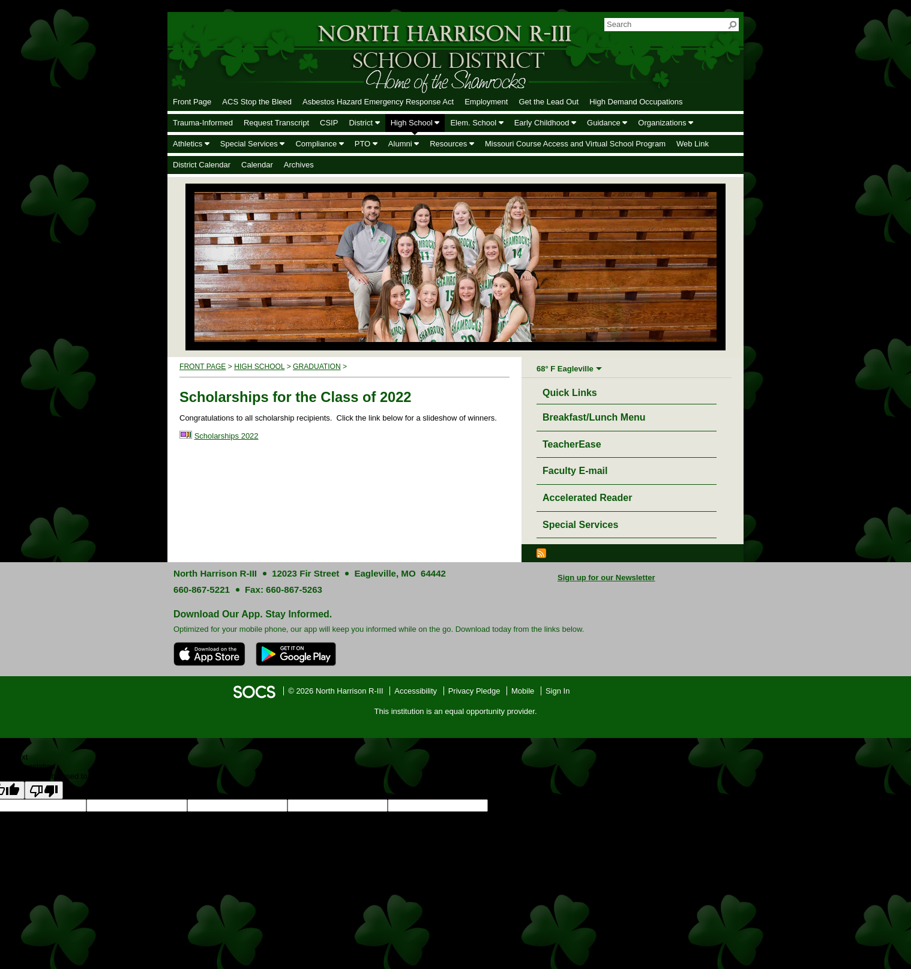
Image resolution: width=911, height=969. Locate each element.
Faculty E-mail (575, 471)
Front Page (202, 366)
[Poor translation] (44, 790)
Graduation (317, 366)
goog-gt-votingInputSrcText (727, 805)
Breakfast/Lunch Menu (594, 417)
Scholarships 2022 (226, 435)
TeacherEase (572, 444)
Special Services (580, 525)
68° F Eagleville (565, 368)
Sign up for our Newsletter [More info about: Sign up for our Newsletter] (606, 577)
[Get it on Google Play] (296, 654)
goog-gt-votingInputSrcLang (536, 805)
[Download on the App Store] (209, 654)
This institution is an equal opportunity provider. (455, 711)
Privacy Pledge (474, 690)
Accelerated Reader (587, 498)
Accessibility (415, 690)
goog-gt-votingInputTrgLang (633, 805)
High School (259, 366)
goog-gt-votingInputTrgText (820, 805)
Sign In (558, 690)
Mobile (522, 690)
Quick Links (573, 391)
